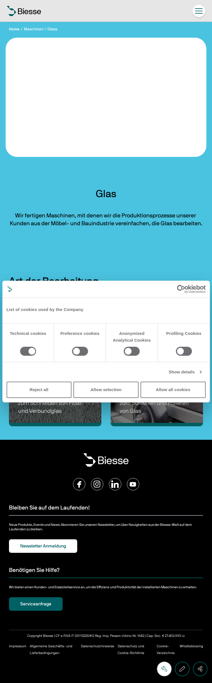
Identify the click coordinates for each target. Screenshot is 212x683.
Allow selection (106, 389)
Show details (182, 371)
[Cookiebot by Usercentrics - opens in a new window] (181, 289)
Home (14, 29)
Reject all (38, 389)
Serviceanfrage (35, 604)
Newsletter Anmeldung (43, 546)
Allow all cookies (173, 389)
